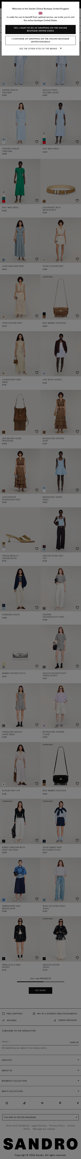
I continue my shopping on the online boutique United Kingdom (40, 40)
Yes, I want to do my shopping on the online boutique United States (40, 29)
